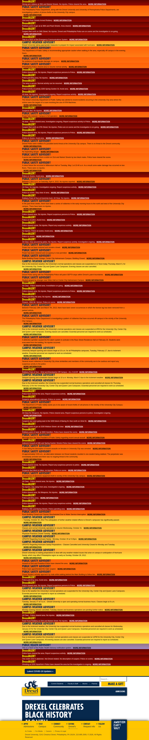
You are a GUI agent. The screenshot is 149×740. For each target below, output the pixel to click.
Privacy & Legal (60, 731)
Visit (45, 725)
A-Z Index (28, 731)
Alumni (84, 683)
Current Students (57, 683)
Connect (60, 725)
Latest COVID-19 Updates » (40, 671)
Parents (94, 683)
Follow (104, 725)
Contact (89, 725)
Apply (30, 725)
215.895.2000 (81, 735)
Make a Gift (115, 684)
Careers (49, 731)
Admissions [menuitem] (120, 691)
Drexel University (31, 686)
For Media (39, 731)
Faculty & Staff (73, 683)
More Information (97, 4)
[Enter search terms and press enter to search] (114, 679)
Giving (74, 726)
